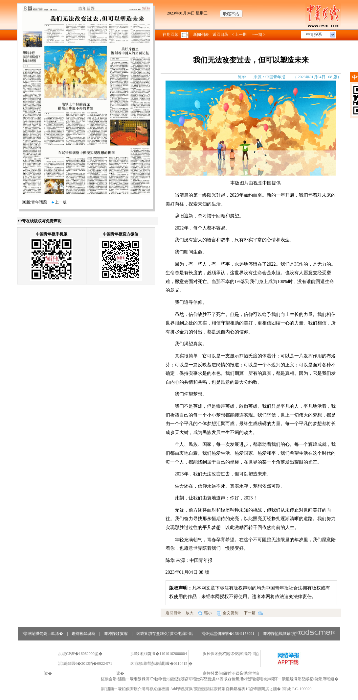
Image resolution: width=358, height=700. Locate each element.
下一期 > (257, 34)
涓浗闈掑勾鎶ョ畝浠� (42, 633)
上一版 (59, 202)
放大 (189, 613)
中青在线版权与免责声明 (39, 221)
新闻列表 (201, 34)
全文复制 (227, 613)
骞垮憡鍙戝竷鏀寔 (299, 633)
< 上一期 (239, 34)
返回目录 (220, 34)
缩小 (205, 613)
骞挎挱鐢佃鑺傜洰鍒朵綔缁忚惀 (231, 673)
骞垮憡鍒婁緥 (116, 633)
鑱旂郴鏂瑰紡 (83, 633)
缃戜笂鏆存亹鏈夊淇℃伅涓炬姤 (164, 633)
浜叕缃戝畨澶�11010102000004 (158, 653)
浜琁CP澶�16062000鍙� (80, 653)
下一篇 (253, 613)
